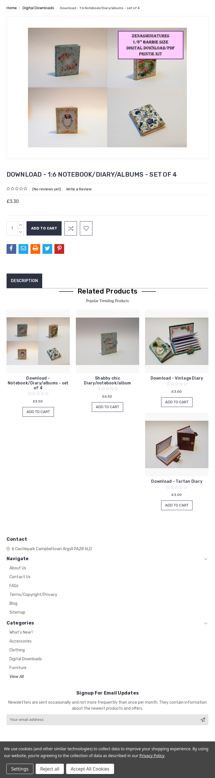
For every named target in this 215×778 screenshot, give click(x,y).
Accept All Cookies (90, 769)
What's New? (21, 632)
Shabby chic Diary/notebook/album (107, 381)
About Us (17, 568)
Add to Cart (38, 412)
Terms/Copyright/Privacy (33, 594)
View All (16, 676)
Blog (13, 603)
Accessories (20, 641)
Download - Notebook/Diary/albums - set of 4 (38, 383)
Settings (20, 769)
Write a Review (79, 189)
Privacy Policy (151, 755)
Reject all (49, 769)
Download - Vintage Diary (177, 378)
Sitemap (17, 612)
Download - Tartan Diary (176, 481)
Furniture (18, 667)
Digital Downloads (25, 659)
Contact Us (20, 576)
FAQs (14, 585)
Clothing (17, 650)
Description (24, 280)
